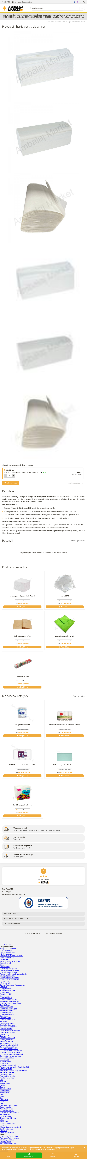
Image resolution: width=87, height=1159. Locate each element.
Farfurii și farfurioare (7, 1023)
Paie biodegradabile (7, 1078)
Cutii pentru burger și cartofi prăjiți (12, 1054)
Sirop (2, 1096)
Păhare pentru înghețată (8, 1009)
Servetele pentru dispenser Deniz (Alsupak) (22, 596)
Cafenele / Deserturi (7, 1140)
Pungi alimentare (6, 998)
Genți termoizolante (7, 958)
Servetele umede (5, 963)
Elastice (2, 1087)
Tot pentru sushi (5, 1114)
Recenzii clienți (43, 875)
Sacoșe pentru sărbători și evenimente (13, 1071)
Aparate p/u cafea (6, 1109)
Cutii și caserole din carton (9, 1049)
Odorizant (3, 987)
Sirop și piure (4, 1092)
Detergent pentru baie (7, 976)
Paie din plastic (5, 1083)
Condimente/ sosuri (7, 1129)
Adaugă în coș (10, 483)
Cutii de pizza (4, 1060)
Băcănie (3, 1125)
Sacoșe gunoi (4, 996)
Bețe (1, 1080)
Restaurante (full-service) (9, 1136)
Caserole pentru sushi (7, 1032)
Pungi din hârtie (5, 1061)
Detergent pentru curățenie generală (12, 985)
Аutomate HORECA (7, 1111)
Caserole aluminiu (6, 1029)
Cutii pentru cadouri (7, 1058)
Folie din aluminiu (6, 950)
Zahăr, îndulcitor (5, 1107)
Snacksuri (3, 1131)
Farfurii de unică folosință (9, 1045)
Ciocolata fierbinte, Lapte (9, 1105)
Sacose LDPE (65, 596)
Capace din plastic (6, 1007)
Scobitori (3, 1081)
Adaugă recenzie (78, 541)
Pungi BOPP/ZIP (6, 994)
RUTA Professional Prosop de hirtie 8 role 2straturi (64, 725)
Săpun (2, 965)
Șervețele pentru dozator (77, 22)
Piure (2, 1094)
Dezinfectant (4, 981)
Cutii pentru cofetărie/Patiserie (11, 1050)
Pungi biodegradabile (7, 990)
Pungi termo (4, 992)
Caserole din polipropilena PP (10, 1030)
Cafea (2, 1102)
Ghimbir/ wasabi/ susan (8, 1118)
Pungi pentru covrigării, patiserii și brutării (14, 1067)
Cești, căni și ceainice (7, 1025)
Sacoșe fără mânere (7, 1072)
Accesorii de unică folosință (9, 979)
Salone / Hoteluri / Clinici (8, 1143)
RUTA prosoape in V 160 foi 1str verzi (64, 765)
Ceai (1, 1103)
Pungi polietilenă (6, 989)
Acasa (48, 22)
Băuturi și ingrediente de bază (10, 1127)
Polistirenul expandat (7, 1038)
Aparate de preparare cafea (9, 1112)
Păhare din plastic (6, 1012)
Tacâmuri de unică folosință (9, 1047)
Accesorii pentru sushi (7, 1123)
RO (80, 2)
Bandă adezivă (5, 1091)
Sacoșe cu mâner (6, 1074)
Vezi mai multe (79, 696)
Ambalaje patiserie (6, 1040)
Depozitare (4, 1016)
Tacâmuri (3, 1021)
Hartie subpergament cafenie (22, 636)
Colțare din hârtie (6, 1069)
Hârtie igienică (5, 983)
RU (84, 2)
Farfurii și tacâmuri (6, 1041)
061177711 (6, 2)
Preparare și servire (6, 1014)
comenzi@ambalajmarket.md (22, 2)
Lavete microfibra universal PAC (64, 636)
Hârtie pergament (6, 954)
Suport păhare (5, 1005)
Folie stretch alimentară (8, 952)
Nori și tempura (5, 1116)
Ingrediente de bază (7, 1132)
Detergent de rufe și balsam (9, 970)
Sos (1, 1098)
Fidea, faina (4, 1122)
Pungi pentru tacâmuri (8, 1065)
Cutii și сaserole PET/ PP (8, 1027)
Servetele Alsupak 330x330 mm (22, 805)
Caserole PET (4, 1036)
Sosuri (2, 1120)
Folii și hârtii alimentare (8, 948)
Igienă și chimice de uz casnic (59, 22)
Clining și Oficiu (5, 1142)
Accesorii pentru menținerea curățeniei (13, 974)
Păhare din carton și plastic (9, 1001)
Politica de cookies (36, 1148)
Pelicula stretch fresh (22, 676)
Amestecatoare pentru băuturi (10, 1003)
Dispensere (4, 959)
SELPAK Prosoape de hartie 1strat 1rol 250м (22, 765)
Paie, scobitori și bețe (7, 1076)
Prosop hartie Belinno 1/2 (22, 725)
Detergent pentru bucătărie (9, 978)
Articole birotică (5, 1089)
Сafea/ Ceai (4, 1100)
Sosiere (2, 1034)
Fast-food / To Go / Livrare (9, 1138)
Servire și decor (5, 1018)
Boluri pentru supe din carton (10, 1052)
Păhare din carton (6, 1010)
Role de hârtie (5, 967)
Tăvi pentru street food (8, 1043)
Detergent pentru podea (8, 968)
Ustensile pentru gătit (7, 1020)
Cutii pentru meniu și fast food (10, 1056)
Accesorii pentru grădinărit (9, 999)
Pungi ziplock (4, 1063)
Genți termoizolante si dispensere (11, 956)
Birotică (2, 1085)
